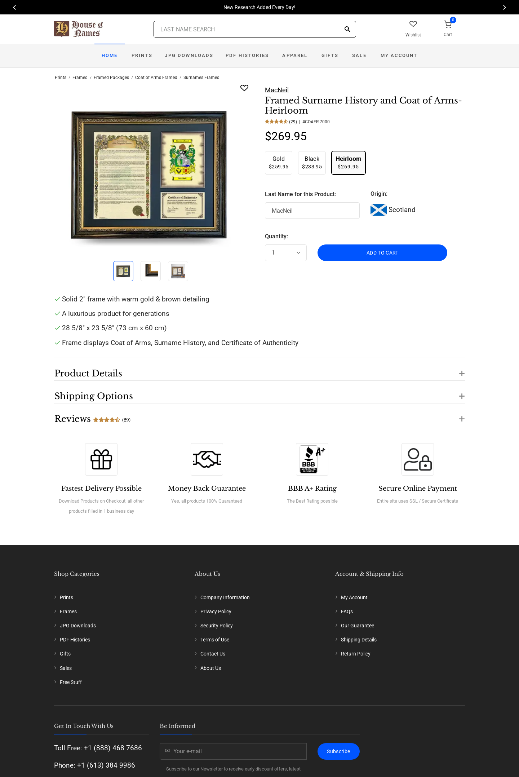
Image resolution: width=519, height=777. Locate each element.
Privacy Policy (215, 611)
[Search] (347, 30)
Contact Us (212, 654)
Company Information (225, 597)
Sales (66, 668)
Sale (359, 55)
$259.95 (278, 162)
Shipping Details (359, 640)
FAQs (347, 611)
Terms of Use (214, 640)
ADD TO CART (383, 253)
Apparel (294, 55)
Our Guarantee (357, 625)
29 (293, 121)
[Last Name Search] (255, 29)
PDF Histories (247, 55)
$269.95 (348, 162)
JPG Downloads (189, 55)
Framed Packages (111, 77)
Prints (142, 55)
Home (110, 55)
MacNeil (277, 90)
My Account (399, 55)
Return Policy (356, 654)
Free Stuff (71, 682)
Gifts (329, 55)
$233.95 (311, 162)
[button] (259, 369)
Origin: (379, 193)
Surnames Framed (201, 77)
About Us (210, 668)
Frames (68, 611)
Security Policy (216, 625)
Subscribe (338, 751)
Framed (80, 77)
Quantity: (276, 236)
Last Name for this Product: (300, 194)
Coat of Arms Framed (156, 77)
